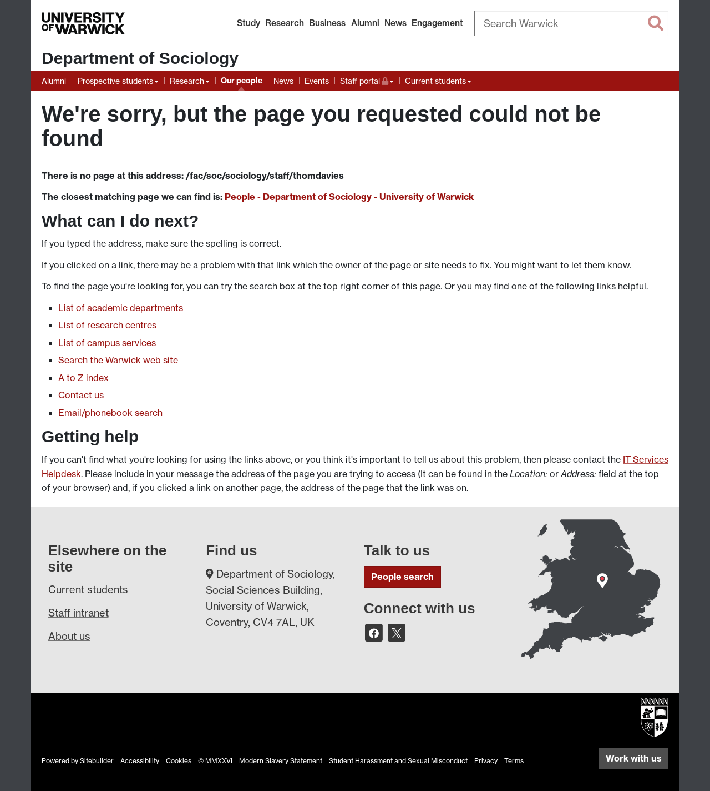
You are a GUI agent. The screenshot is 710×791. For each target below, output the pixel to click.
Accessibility (139, 761)
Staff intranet (78, 613)
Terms (514, 761)
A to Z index (83, 377)
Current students (435, 81)
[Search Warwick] (571, 23)
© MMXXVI (215, 761)
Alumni (365, 23)
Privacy (486, 761)
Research (284, 23)
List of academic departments (120, 307)
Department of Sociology (140, 58)
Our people (241, 81)
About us (69, 636)
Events (317, 81)
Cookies (178, 761)
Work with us (634, 758)
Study (248, 23)
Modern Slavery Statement (280, 761)
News (395, 23)
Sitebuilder (97, 761)
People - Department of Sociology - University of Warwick (349, 196)
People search (402, 576)
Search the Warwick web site (118, 360)
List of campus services (107, 342)
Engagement (437, 23)
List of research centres (107, 325)
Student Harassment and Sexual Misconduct (398, 761)
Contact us (81, 394)
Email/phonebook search (110, 412)
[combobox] (571, 23)
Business (327, 23)
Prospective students (115, 81)
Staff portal (367, 80)
